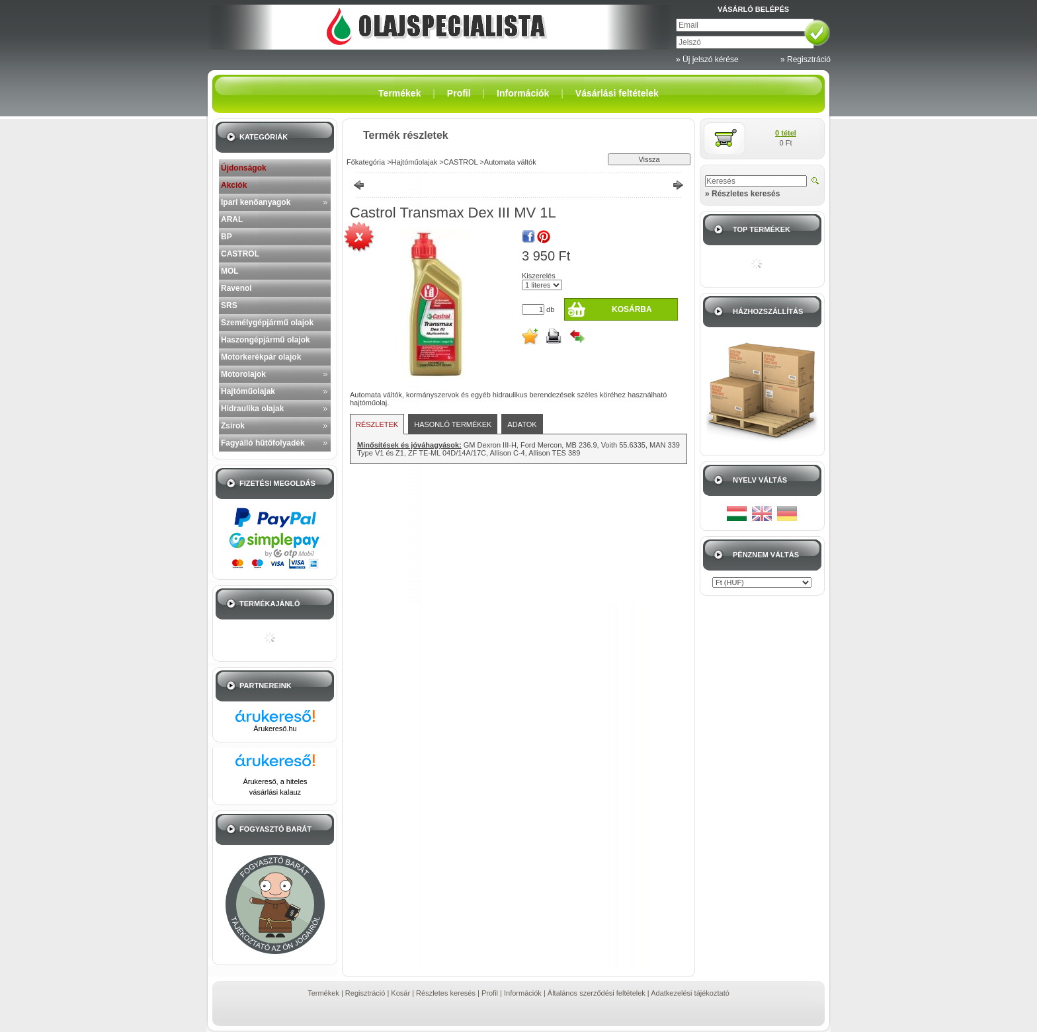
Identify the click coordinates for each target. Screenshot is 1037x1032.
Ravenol (236, 288)
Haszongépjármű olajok (265, 339)
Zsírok (233, 425)
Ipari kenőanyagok (255, 202)
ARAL (232, 219)
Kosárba (632, 309)
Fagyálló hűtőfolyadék (263, 443)
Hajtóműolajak (248, 391)
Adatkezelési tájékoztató (690, 993)
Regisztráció (365, 993)
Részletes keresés (446, 993)
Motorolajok (243, 374)
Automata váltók (510, 162)
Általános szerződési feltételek (596, 993)
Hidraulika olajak (252, 408)
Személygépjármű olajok (267, 322)
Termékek (323, 993)
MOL (230, 271)
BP (226, 236)
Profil (489, 993)
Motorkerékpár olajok (261, 357)
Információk (523, 993)
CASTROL (240, 253)
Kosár (400, 993)
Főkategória (366, 162)
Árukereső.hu (274, 729)
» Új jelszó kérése (707, 59)
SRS (229, 305)
